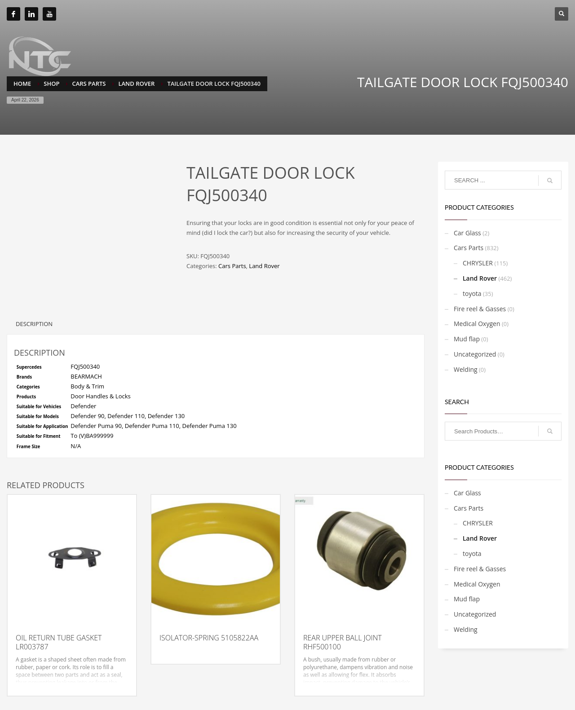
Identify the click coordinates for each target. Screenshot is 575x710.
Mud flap (467, 339)
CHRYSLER (478, 263)
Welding (466, 369)
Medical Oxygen (477, 323)
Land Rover (264, 266)
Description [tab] (34, 324)
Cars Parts (232, 266)
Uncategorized (475, 354)
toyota (472, 293)
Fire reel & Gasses (480, 308)
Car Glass (467, 233)
